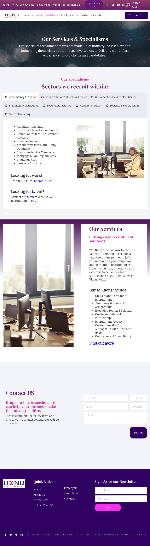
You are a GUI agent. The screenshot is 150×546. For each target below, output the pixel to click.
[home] (11, 15)
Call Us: (17, 5)
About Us (37, 15)
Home (26, 15)
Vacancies (96, 15)
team (30, 197)
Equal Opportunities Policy (102, 535)
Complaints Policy (133, 535)
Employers (67, 15)
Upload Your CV (93, 4)
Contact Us (136, 15)
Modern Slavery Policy (38, 535)
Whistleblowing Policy (68, 535)
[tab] (21, 97)
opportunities (42, 180)
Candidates (82, 15)
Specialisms (51, 15)
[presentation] (106, 432)
